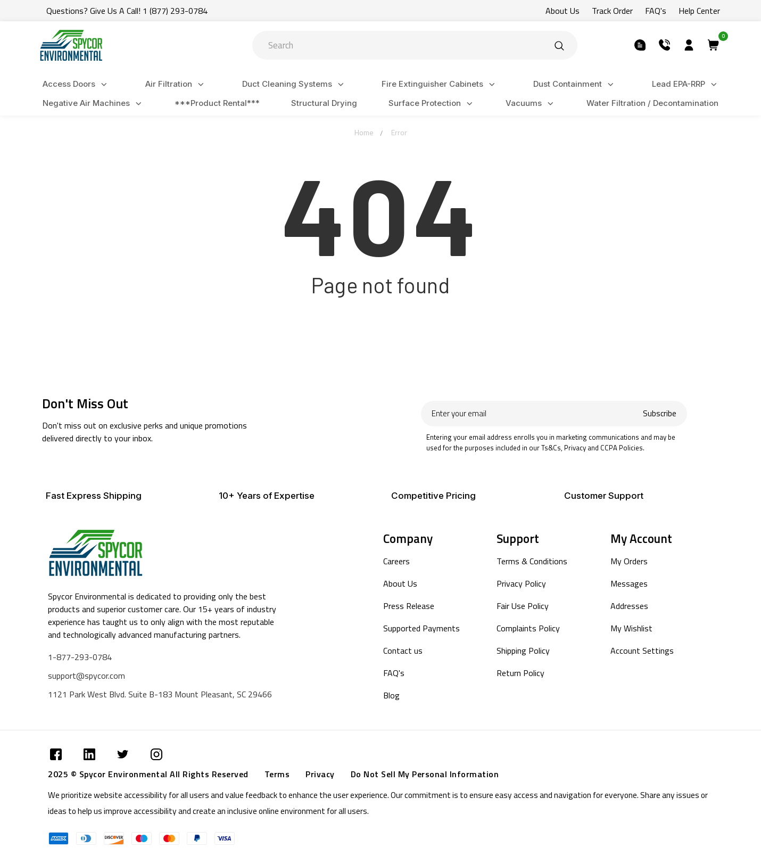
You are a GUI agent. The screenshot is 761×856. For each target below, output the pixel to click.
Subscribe (659, 413)
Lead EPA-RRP (686, 84)
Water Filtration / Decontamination (652, 103)
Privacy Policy (521, 583)
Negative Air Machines (94, 103)
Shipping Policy (523, 650)
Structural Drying (324, 103)
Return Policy (520, 672)
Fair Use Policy (523, 605)
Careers (396, 561)
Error (399, 132)
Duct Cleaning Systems (294, 84)
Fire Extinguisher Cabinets (440, 84)
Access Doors (76, 84)
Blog (391, 695)
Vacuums (531, 103)
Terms (277, 774)
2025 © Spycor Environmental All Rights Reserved (148, 774)
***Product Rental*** (217, 103)
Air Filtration (176, 84)
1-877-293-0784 (80, 657)
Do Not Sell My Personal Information (425, 774)
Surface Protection (432, 103)
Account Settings (642, 650)
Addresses (629, 605)
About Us (400, 583)
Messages (629, 583)
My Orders (629, 561)
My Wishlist (631, 628)
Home (364, 132)
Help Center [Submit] (699, 10)
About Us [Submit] (562, 10)
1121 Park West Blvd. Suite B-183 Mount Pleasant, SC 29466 (160, 694)
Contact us (403, 650)
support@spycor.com (86, 675)
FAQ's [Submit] (655, 10)
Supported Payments (421, 628)
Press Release (408, 605)
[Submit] (559, 45)
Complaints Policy (528, 628)
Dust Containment (575, 84)
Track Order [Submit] (612, 10)
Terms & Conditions (532, 561)
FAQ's (393, 672)
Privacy (320, 774)
